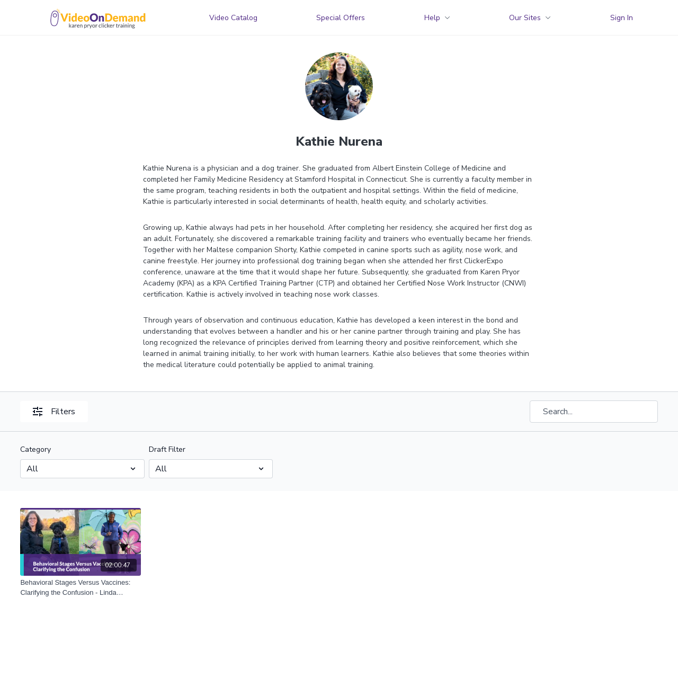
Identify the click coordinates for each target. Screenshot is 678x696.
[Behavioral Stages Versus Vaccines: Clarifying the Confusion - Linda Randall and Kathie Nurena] (80, 587)
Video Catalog (233, 18)
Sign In (621, 18)
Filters (54, 411)
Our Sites (530, 18)
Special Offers (340, 18)
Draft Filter (167, 449)
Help (437, 18)
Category (35, 449)
